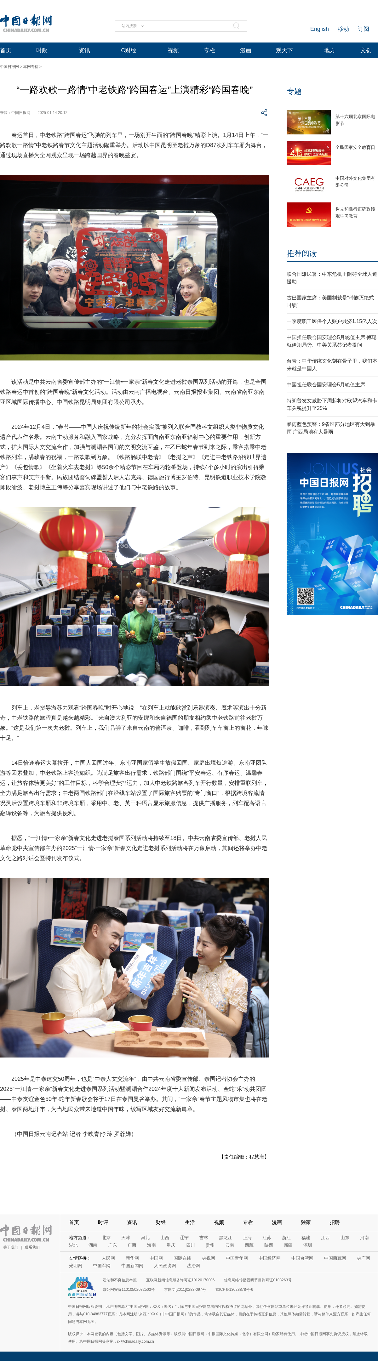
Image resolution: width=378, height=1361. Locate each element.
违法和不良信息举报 (120, 1280)
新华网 (132, 1258)
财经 (161, 1222)
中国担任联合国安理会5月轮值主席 (326, 384)
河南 (364, 1237)
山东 (345, 1237)
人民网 (108, 1258)
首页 (5, 50)
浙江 (286, 1237)
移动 (343, 29)
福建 (305, 1237)
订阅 (363, 29)
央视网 (208, 1258)
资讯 (84, 50)
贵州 (210, 1245)
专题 (294, 91)
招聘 (335, 1222)
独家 (306, 1222)
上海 (247, 1237)
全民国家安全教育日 (355, 147)
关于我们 (10, 1247)
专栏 (209, 50)
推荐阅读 (302, 253)
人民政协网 (165, 1265)
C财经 (128, 50)
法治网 (193, 1265)
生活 (190, 1222)
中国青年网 (237, 1258)
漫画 (245, 50)
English (319, 29)
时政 (42, 50)
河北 (145, 1237)
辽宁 (184, 1237)
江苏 (266, 1237)
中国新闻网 (132, 1265)
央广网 (363, 1258)
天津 (125, 1237)
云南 (229, 1245)
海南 (151, 1245)
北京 (106, 1237)
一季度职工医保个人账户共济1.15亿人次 (332, 321)
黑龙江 (225, 1237)
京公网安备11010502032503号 (129, 1289)
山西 (164, 1237)
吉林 (203, 1237)
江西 (325, 1237)
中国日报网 (9, 67)
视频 (173, 50)
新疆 (288, 1245)
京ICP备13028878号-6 (234, 1289)
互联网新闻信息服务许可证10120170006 (180, 1280)
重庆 (171, 1245)
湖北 (73, 1245)
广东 (112, 1245)
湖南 (93, 1245)
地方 (329, 50)
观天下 (284, 50)
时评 (103, 1222)
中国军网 (102, 1265)
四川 (190, 1245)
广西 (132, 1245)
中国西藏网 (335, 1258)
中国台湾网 (302, 1258)
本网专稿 (30, 67)
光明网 (75, 1265)
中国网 (156, 1258)
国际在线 (182, 1258)
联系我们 (32, 1247)
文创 (366, 50)
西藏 (249, 1245)
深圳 (307, 1245)
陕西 (268, 1245)
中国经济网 (270, 1258)
